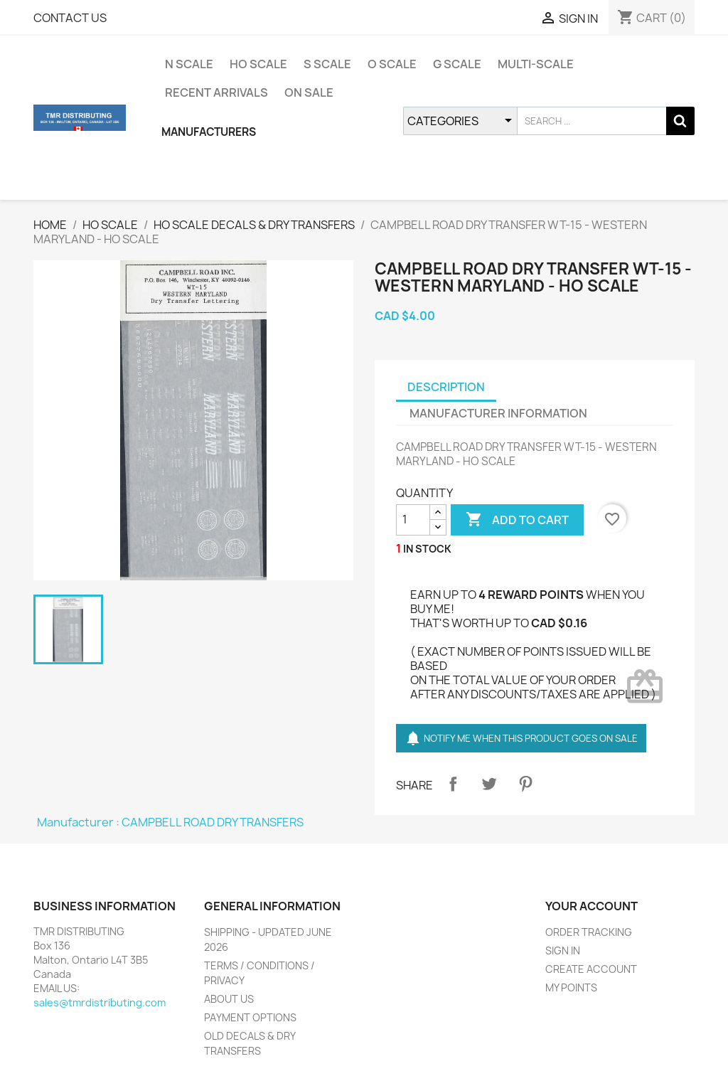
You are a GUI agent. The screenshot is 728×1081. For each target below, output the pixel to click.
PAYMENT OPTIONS (250, 1017)
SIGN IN (562, 950)
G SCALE (457, 64)
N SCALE (189, 64)
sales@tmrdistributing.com (99, 1002)
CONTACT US (70, 18)
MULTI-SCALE (536, 64)
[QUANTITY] (413, 520)
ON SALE (308, 92)
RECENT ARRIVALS (216, 92)
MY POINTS (571, 987)
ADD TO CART (517, 520)
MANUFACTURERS (208, 131)
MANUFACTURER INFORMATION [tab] (498, 413)
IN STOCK (427, 548)
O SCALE (392, 64)
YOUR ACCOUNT (591, 906)
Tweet (489, 784)
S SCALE (327, 64)
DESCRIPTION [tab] (446, 387)
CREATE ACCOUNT (591, 969)
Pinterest (525, 784)
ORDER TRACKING (588, 932)
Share (453, 784)
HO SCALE (258, 64)
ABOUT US (229, 999)
